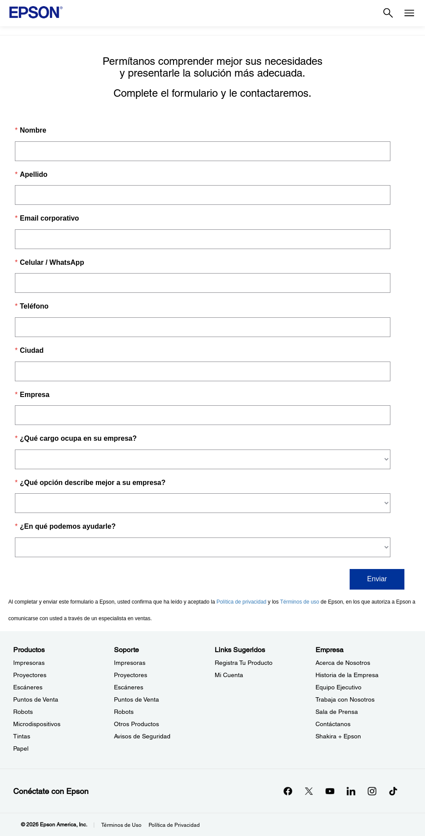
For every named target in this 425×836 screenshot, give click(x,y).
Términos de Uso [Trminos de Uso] (121, 825)
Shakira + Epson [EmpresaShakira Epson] (338, 736)
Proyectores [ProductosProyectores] (29, 674)
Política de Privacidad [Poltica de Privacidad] (174, 825)
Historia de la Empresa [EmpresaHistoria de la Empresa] (347, 674)
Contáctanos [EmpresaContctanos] (333, 723)
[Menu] (409, 13)
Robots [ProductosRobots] (23, 711)
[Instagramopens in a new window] (372, 791)
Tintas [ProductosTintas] (21, 736)
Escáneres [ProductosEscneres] (27, 687)
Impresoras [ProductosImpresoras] (29, 662)
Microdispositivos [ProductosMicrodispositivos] (36, 723)
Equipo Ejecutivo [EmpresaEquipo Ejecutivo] (338, 687)
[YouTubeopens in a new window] (330, 791)
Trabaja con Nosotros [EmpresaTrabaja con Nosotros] (345, 699)
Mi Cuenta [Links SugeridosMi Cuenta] (229, 674)
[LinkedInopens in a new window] (351, 791)
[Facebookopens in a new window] (288, 791)
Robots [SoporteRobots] (124, 711)
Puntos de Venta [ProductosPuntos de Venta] (35, 699)
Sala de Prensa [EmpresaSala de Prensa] (336, 711)
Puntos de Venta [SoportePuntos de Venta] (136, 699)
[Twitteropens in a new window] (309, 791)
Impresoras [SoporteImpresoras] (129, 662)
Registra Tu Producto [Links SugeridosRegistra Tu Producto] (244, 662)
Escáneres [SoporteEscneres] (128, 687)
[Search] (388, 13)
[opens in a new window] (393, 791)
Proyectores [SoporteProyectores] (130, 674)
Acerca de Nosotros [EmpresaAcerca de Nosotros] (342, 662)
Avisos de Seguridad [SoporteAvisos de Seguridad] (142, 736)
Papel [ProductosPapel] (20, 748)
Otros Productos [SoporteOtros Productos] (136, 723)
